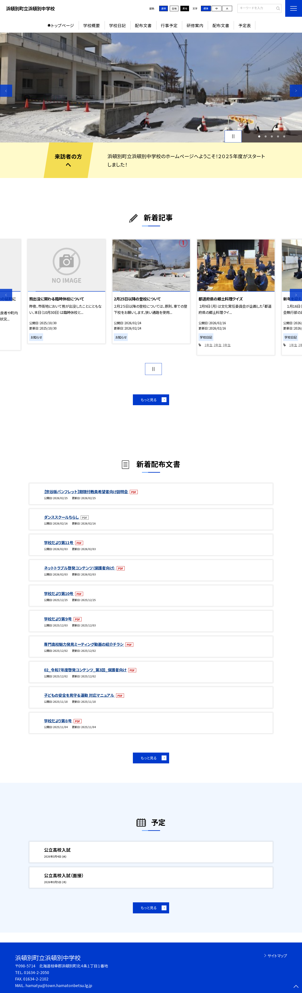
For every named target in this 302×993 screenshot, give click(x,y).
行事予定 (169, 25)
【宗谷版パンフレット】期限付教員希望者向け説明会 (86, 491)
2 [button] (265, 136)
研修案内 (195, 25)
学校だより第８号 (58, 720)
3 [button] (272, 136)
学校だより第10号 (59, 593)
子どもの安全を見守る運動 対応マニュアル (79, 695)
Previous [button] (6, 91)
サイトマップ (277, 955)
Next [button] (296, 91)
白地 (174, 8)
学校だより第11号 (59, 542)
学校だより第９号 (58, 619)
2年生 (218, 345)
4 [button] (278, 136)
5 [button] (284, 136)
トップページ (62, 25)
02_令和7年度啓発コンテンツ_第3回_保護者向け (85, 670)
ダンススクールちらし (62, 517)
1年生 (208, 345)
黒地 (184, 8)
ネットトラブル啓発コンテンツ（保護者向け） (80, 568)
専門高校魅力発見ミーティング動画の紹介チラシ (84, 644)
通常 (163, 8)
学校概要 (91, 25)
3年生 (227, 345)
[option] (151, 87)
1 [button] (259, 136)
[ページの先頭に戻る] (296, 987)
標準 (205, 8)
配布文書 (143, 25)
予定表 (244, 25)
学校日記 (117, 25)
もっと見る (149, 399)
